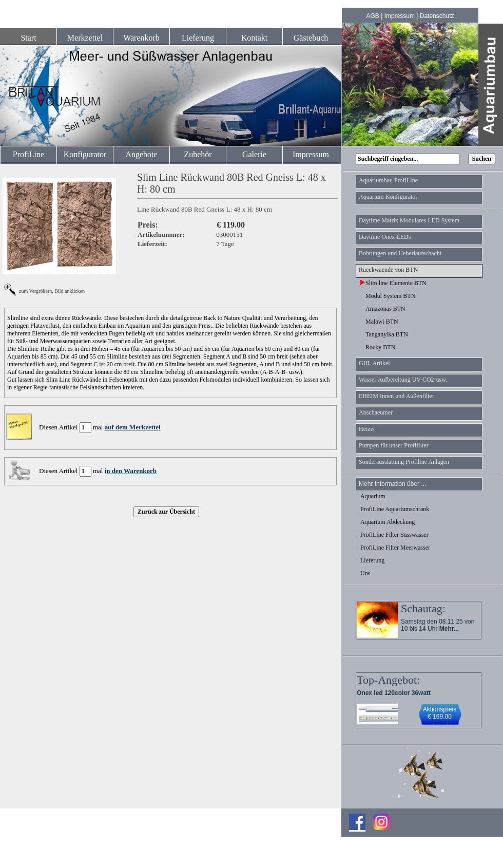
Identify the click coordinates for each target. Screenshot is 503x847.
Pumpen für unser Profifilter (394, 445)
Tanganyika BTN (384, 334)
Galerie (254, 154)
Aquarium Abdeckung (387, 521)
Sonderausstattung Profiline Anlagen (404, 461)
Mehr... (449, 628)
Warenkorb (141, 37)
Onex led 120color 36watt (394, 693)
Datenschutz (437, 16)
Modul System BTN (387, 295)
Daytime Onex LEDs (385, 236)
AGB (372, 16)
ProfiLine (28, 154)
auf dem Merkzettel (133, 427)
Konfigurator (85, 154)
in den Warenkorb (131, 471)
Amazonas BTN (382, 308)
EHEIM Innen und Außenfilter (396, 396)
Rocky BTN (377, 347)
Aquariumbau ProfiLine (388, 180)
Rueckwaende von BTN (388, 269)
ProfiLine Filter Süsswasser (394, 534)
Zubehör (197, 154)
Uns (365, 573)
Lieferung (198, 37)
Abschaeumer (376, 412)
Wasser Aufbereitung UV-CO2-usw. (403, 379)
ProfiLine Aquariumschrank (394, 509)
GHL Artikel (374, 363)
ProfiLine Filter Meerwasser (395, 547)
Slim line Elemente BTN (393, 283)
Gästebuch (311, 37)
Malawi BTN (379, 321)
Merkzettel (85, 37)
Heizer (367, 428)
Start (28, 37)
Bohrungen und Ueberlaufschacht (400, 253)
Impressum (399, 16)
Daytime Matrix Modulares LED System (409, 220)
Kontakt (254, 37)
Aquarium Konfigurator (388, 196)
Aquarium (372, 496)
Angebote (141, 154)
